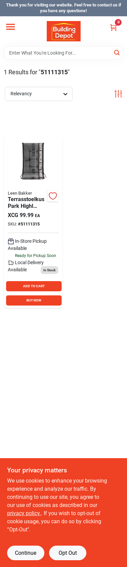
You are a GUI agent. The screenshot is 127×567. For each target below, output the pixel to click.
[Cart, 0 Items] (113, 27)
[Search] (117, 52)
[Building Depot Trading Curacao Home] (64, 31)
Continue (25, 553)
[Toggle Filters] (118, 94)
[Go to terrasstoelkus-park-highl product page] (33, 223)
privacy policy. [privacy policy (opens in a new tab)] (24, 513)
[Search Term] (64, 53)
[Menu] (10, 26)
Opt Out (68, 553)
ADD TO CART (34, 286)
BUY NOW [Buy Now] (33, 300)
